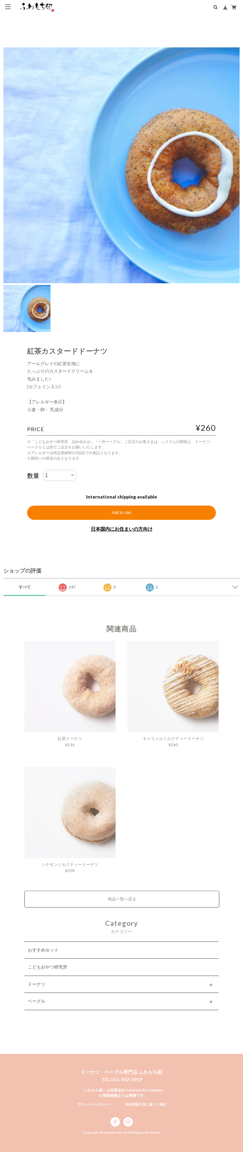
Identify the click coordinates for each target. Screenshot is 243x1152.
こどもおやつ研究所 (47, 972)
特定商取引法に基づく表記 (145, 1104)
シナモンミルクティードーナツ (69, 869)
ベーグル (36, 1006)
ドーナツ (36, 989)
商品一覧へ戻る (122, 904)
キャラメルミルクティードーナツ (173, 743)
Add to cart (121, 512)
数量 (33, 475)
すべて (25, 587)
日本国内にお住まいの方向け (122, 529)
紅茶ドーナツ (70, 743)
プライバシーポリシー (94, 1104)
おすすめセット (43, 955)
